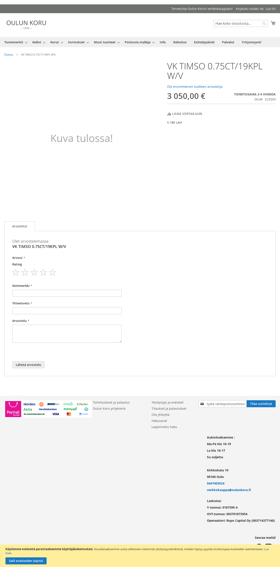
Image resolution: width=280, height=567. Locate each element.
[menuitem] (15, 42)
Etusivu (8, 54)
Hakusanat (159, 421)
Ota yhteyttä (161, 415)
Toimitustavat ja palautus (111, 402)
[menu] (140, 42)
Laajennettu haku (164, 427)
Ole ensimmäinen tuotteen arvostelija (194, 86)
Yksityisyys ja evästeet (168, 402)
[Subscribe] (261, 403)
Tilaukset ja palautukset (169, 408)
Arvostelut (19, 226)
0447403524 (215, 483)
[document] (140, 555)
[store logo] (26, 25)
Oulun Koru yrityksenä (109, 408)
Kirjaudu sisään (247, 9)
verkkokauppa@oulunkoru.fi (229, 490)
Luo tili (271, 9)
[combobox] (240, 23)
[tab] (19, 226)
